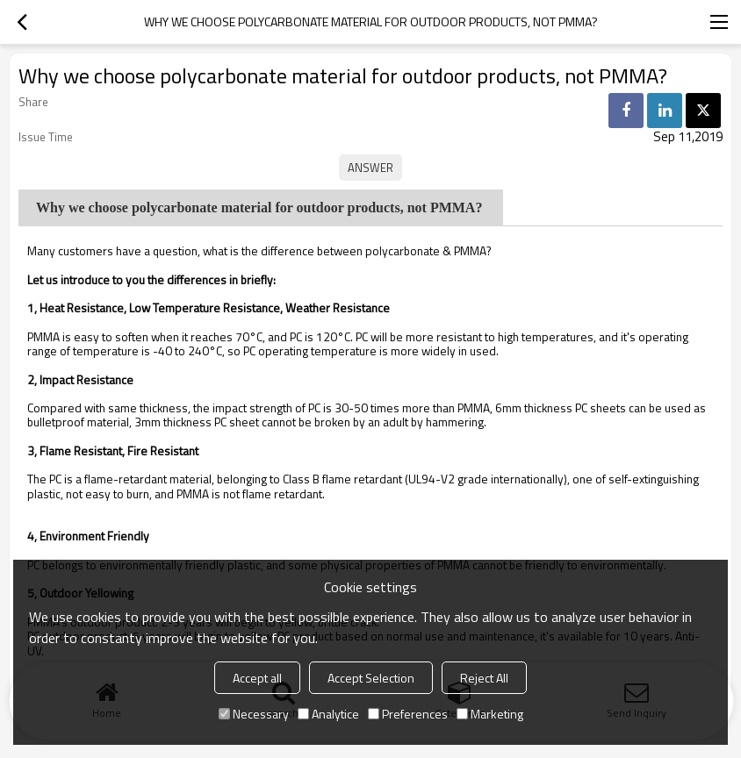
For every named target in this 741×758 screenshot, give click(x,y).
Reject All (484, 678)
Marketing (490, 713)
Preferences (408, 713)
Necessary (254, 713)
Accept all (257, 678)
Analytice (328, 713)
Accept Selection (370, 678)
